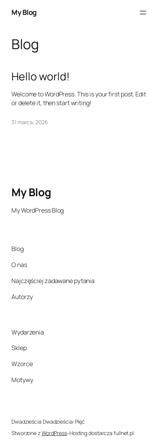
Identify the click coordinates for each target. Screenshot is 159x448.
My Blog (24, 12)
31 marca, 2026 (29, 122)
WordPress (54, 433)
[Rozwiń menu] (143, 12)
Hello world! (40, 76)
